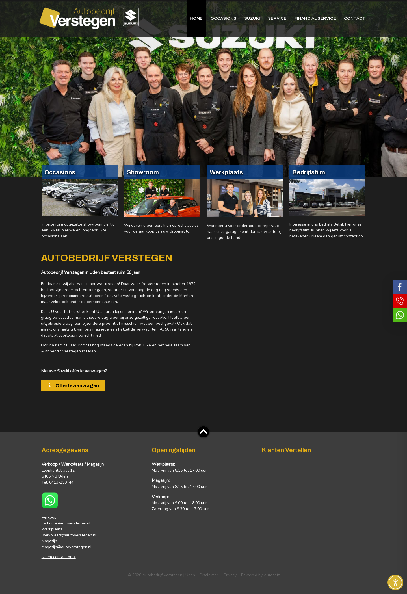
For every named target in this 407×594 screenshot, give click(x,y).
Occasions (223, 18)
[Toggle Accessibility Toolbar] (395, 582)
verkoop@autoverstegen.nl (66, 523)
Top (203, 432)
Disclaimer (209, 575)
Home (196, 18)
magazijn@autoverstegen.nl (67, 547)
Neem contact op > (59, 557)
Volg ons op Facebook (400, 287)
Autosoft (272, 575)
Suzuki (252, 18)
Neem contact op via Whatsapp (400, 315)
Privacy (230, 575)
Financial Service (315, 18)
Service (277, 18)
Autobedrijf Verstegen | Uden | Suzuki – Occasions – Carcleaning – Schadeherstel (89, 17)
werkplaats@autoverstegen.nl (69, 535)
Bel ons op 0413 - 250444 (400, 301)
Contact (354, 18)
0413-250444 (61, 482)
